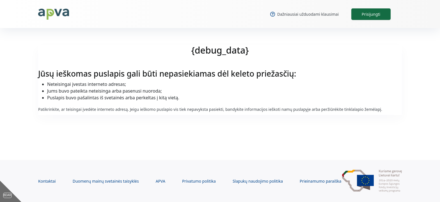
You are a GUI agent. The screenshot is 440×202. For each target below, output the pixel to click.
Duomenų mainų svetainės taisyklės (106, 181)
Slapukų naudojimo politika (258, 181)
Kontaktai (47, 181)
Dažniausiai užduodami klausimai (304, 14)
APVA (160, 181)
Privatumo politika (199, 181)
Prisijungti (371, 14)
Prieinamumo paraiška (320, 181)
